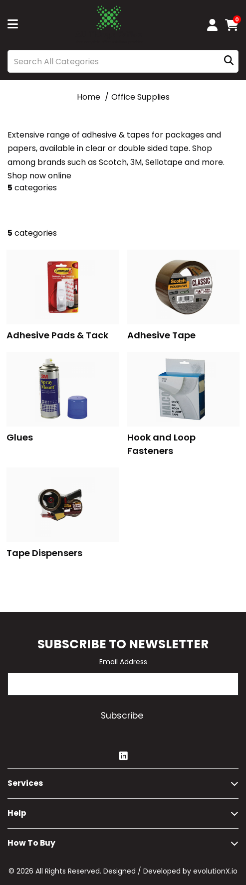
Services (25, 783)
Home (88, 97)
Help (16, 813)
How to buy (31, 843)
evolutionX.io (215, 871)
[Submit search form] (229, 61)
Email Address (123, 662)
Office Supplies (140, 97)
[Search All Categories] (123, 61)
